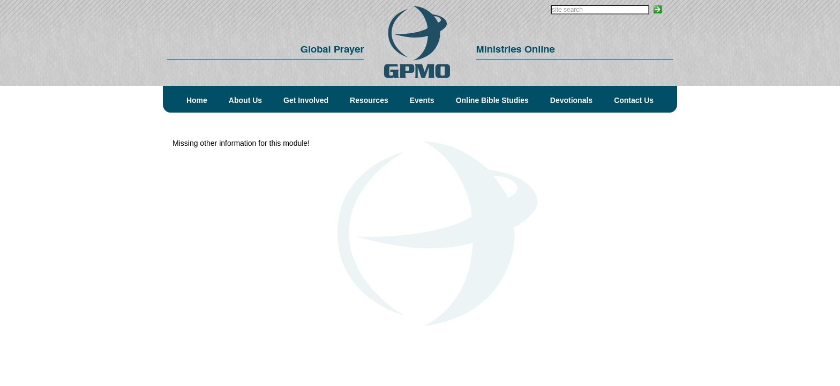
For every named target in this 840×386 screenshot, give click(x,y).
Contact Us (634, 100)
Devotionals (571, 100)
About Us (245, 100)
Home (196, 100)
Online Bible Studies (492, 100)
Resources (369, 100)
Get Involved (305, 100)
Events (422, 100)
